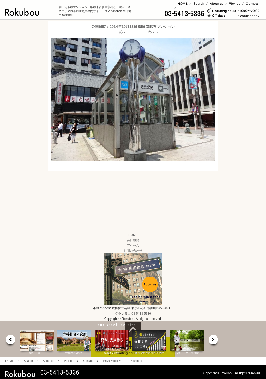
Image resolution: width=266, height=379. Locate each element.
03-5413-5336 (141, 313)
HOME (133, 235)
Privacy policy (112, 360)
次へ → (153, 32)
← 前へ (120, 32)
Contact (88, 360)
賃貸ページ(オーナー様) (192, 8)
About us (48, 360)
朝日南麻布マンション (156, 27)
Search (28, 360)
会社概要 (133, 240)
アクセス (133, 245)
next (214, 341)
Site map (136, 360)
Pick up (68, 360)
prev (10, 341)
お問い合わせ (133, 251)
